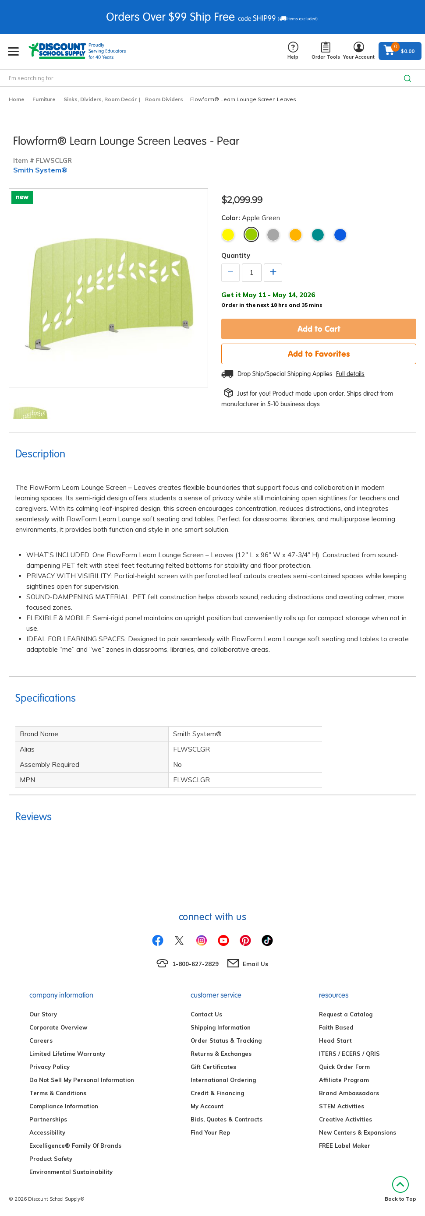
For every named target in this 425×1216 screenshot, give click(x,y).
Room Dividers (164, 99)
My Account (207, 1106)
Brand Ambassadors (349, 1093)
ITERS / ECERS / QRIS (349, 1053)
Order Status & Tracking (226, 1040)
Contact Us (206, 1014)
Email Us (255, 963)
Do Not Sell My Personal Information (81, 1079)
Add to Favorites (319, 353)
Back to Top (400, 1189)
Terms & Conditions (57, 1093)
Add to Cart (319, 328)
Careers (41, 1040)
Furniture (43, 99)
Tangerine (295, 234)
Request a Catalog (345, 1014)
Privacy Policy (49, 1066)
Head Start (335, 1040)
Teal (318, 234)
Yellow (228, 234)
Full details (350, 374)
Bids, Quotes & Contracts (226, 1119)
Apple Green (251, 234)
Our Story (43, 1014)
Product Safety (50, 1158)
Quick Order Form (344, 1066)
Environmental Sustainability (71, 1171)
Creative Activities (345, 1119)
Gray (273, 234)
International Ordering (223, 1079)
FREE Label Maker (344, 1145)
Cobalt (340, 234)
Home (16, 99)
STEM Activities (341, 1106)
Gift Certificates (213, 1066)
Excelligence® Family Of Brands (75, 1145)
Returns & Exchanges (221, 1053)
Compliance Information (63, 1106)
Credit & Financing (217, 1093)
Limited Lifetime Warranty (67, 1053)
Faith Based (336, 1027)
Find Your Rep (210, 1132)
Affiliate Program (344, 1079)
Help (292, 51)
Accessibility (47, 1132)
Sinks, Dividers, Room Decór (100, 99)
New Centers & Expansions (357, 1132)
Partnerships (48, 1119)
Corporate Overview (58, 1027)
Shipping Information (221, 1027)
